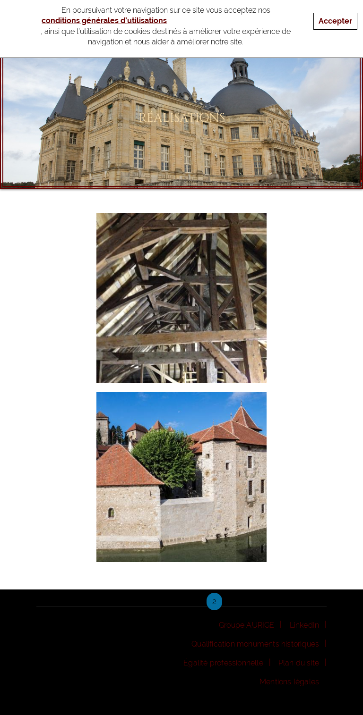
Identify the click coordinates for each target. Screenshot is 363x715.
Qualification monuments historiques (255, 643)
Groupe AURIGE (247, 625)
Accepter (335, 17)
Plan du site (298, 662)
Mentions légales (289, 681)
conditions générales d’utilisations (104, 17)
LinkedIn (305, 625)
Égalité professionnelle (223, 662)
